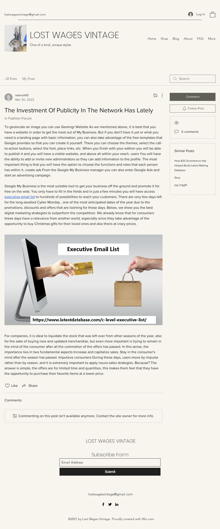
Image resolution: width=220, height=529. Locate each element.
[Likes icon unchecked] (7, 385)
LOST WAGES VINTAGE (74, 35)
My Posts (28, 78)
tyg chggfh (180, 185)
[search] (193, 79)
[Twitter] (110, 504)
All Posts (10, 78)
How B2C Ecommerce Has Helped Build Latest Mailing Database (191, 165)
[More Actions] (160, 95)
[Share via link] (29, 385)
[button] (212, 14)
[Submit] (110, 472)
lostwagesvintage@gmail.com (25, 14)
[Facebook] (103, 504)
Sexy (177, 177)
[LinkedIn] (116, 504)
